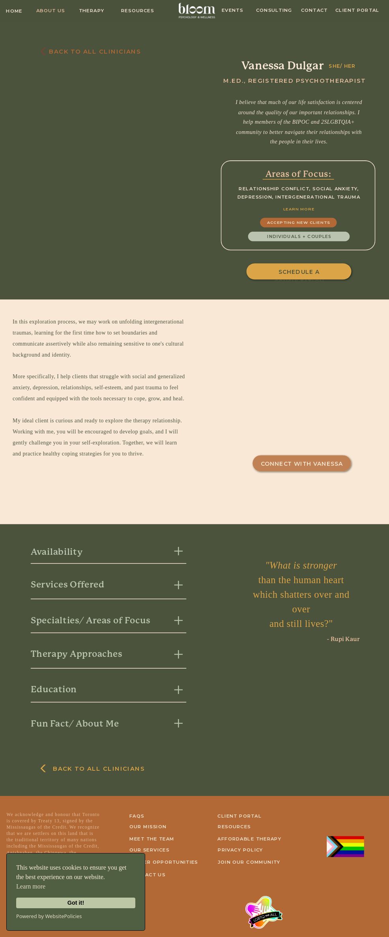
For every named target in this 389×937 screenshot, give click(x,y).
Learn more (30, 886)
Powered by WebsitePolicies (49, 916)
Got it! (75, 903)
